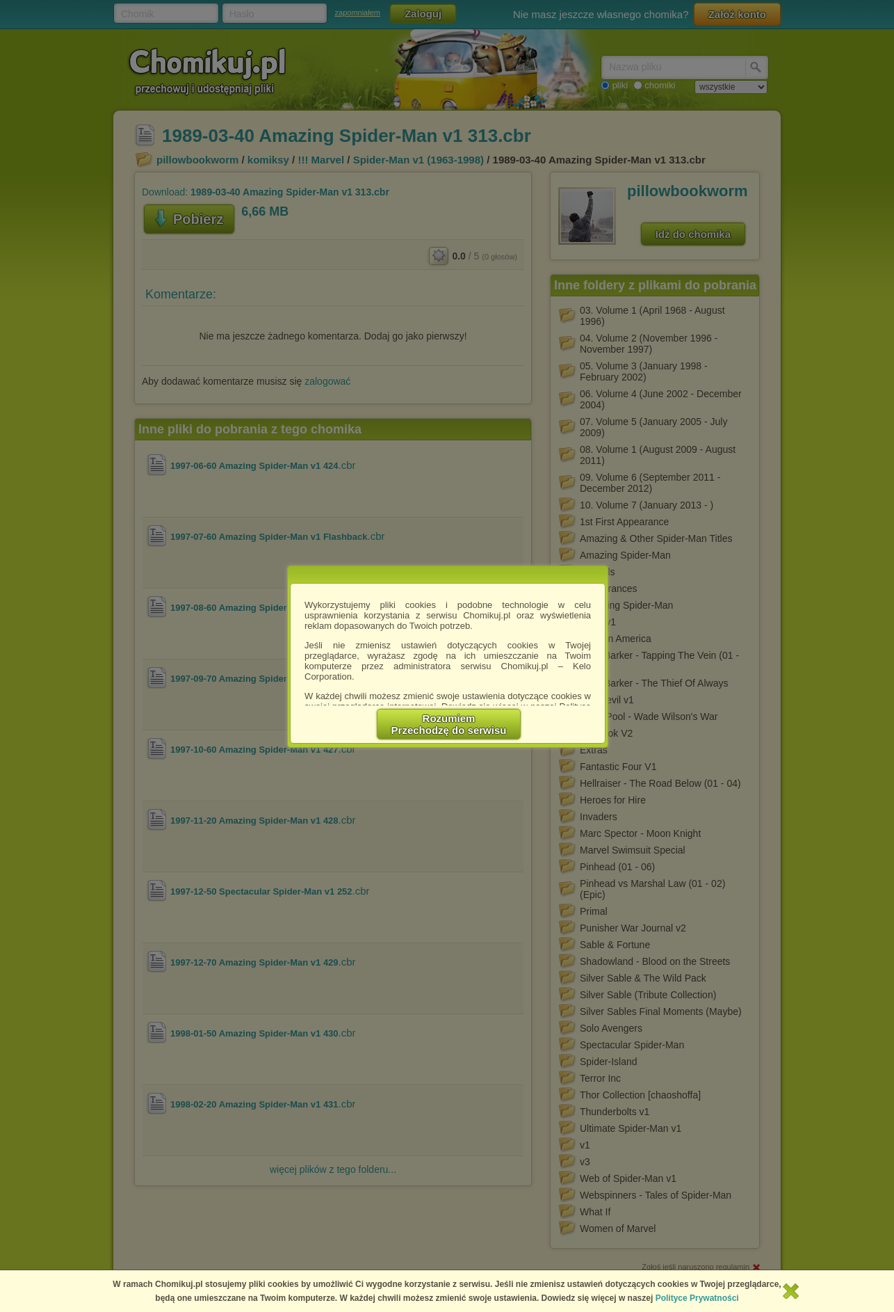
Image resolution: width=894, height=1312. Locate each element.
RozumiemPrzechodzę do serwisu (449, 724)
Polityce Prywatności (697, 1298)
